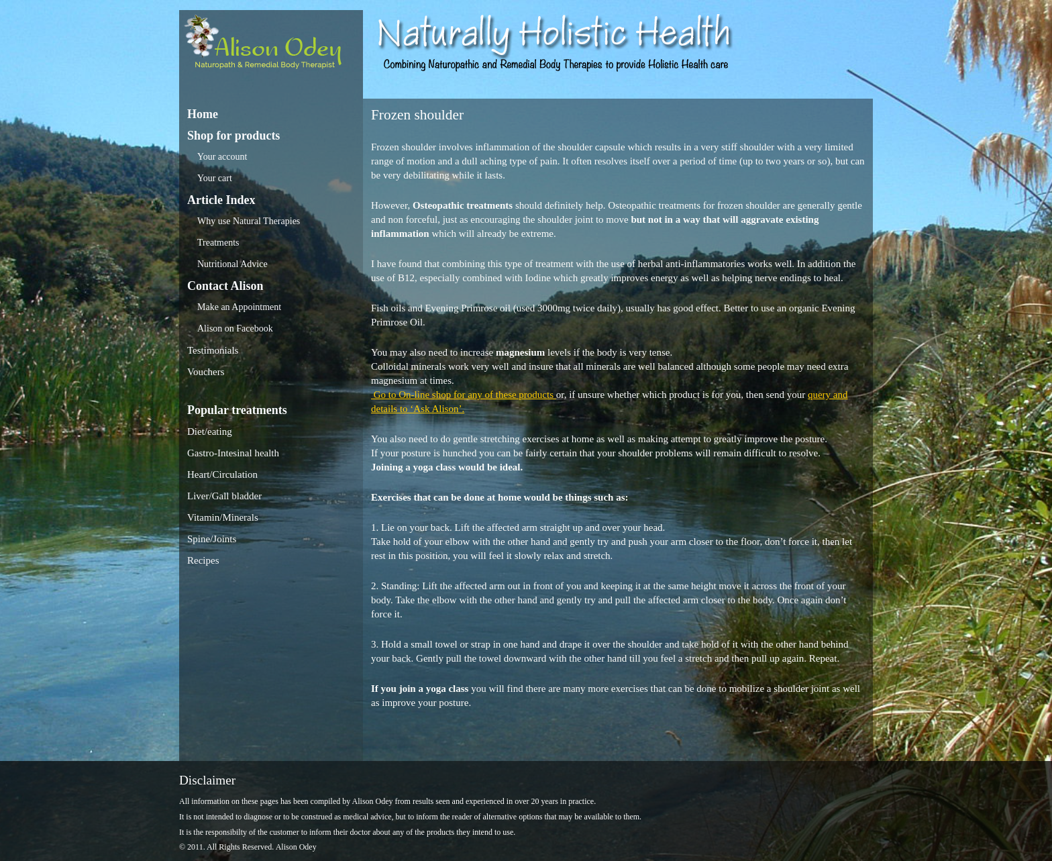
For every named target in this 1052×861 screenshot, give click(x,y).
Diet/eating (209, 431)
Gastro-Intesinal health (233, 453)
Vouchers (206, 371)
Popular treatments (237, 410)
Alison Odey (271, 45)
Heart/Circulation (222, 474)
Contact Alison (225, 286)
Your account (222, 157)
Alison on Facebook (235, 328)
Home (202, 114)
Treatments (218, 243)
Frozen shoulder (417, 115)
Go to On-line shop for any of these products (463, 394)
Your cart (214, 178)
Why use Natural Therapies (248, 221)
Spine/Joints (211, 539)
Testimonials (212, 350)
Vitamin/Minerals (222, 517)
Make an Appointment (239, 307)
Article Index (221, 200)
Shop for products (233, 135)
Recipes (203, 560)
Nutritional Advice (232, 264)
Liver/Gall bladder (224, 496)
